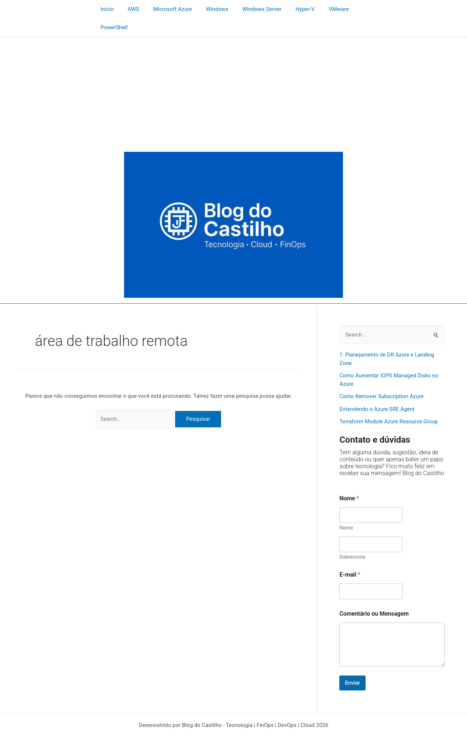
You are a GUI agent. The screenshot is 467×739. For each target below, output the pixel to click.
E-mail (349, 556)
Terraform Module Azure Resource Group (389, 403)
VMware (319, 9)
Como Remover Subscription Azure (381, 378)
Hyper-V (288, 9)
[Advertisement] (233, 73)
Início (105, 9)
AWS (129, 9)
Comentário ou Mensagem (374, 595)
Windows (207, 9)
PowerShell (354, 9)
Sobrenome (352, 539)
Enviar (352, 664)
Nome (346, 509)
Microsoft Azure (165, 9)
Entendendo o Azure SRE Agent (377, 391)
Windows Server (248, 9)
